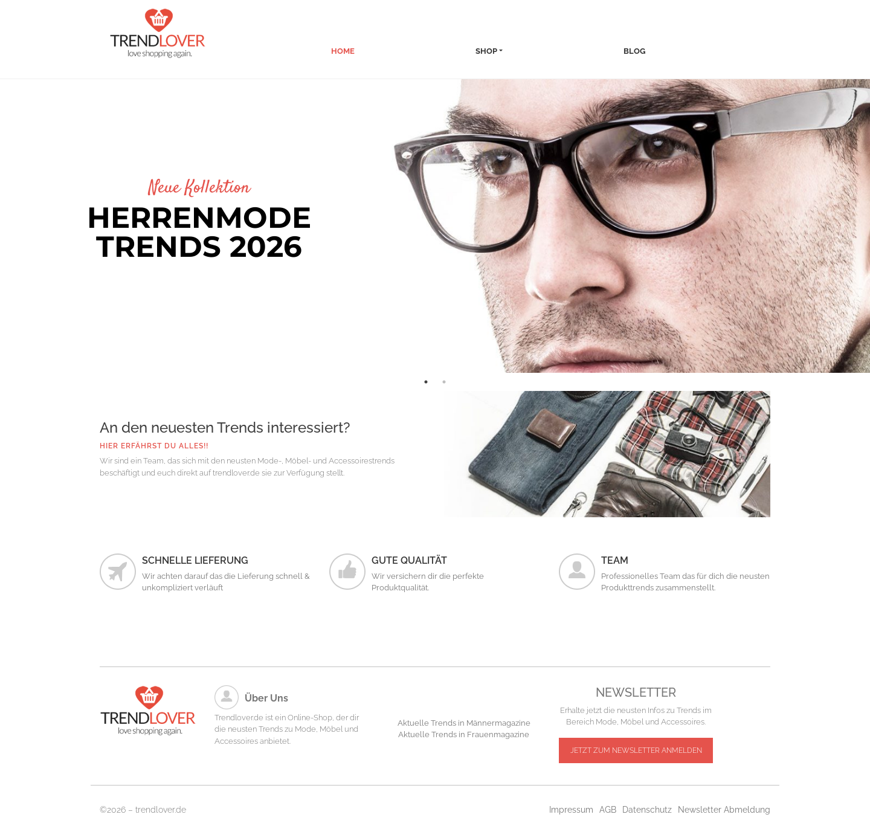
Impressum (571, 810)
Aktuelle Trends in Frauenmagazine (463, 734)
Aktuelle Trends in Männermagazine (464, 723)
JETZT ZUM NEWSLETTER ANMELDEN (636, 750)
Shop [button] (486, 51)
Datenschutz (647, 810)
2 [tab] (444, 382)
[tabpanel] (435, 226)
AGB (607, 810)
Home (343, 51)
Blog (634, 51)
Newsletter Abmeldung (724, 810)
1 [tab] (426, 382)
